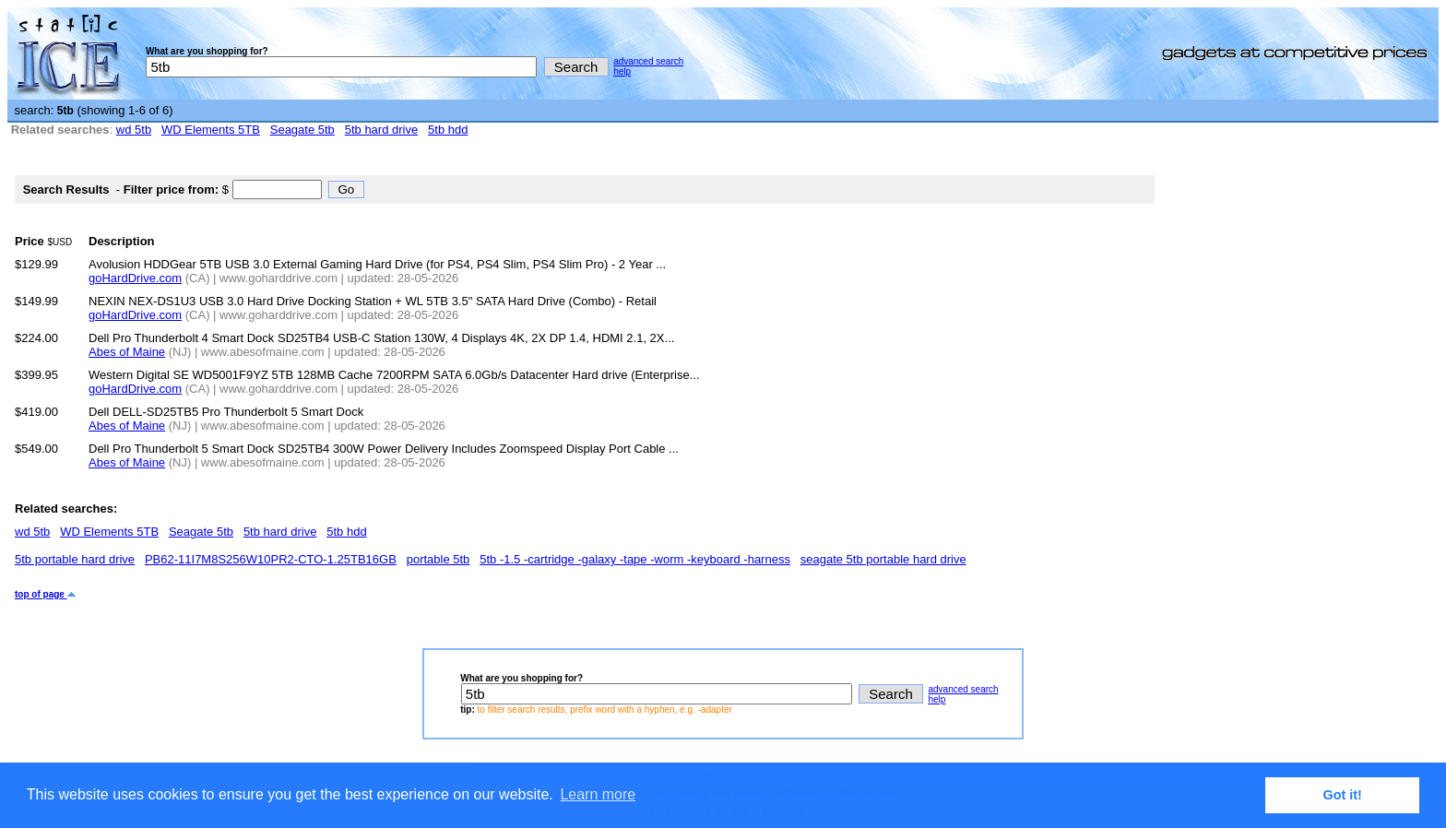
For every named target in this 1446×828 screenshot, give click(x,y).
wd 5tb (133, 129)
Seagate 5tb (302, 129)
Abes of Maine (127, 352)
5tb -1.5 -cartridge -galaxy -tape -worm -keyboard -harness (635, 559)
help (622, 71)
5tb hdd (448, 129)
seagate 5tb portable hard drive (883, 559)
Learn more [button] (597, 794)
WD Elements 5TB (210, 129)
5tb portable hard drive (75, 559)
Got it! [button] (1342, 794)
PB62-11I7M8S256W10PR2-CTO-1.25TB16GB (271, 559)
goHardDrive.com (135, 278)
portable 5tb (438, 559)
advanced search (648, 61)
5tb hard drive (382, 129)
